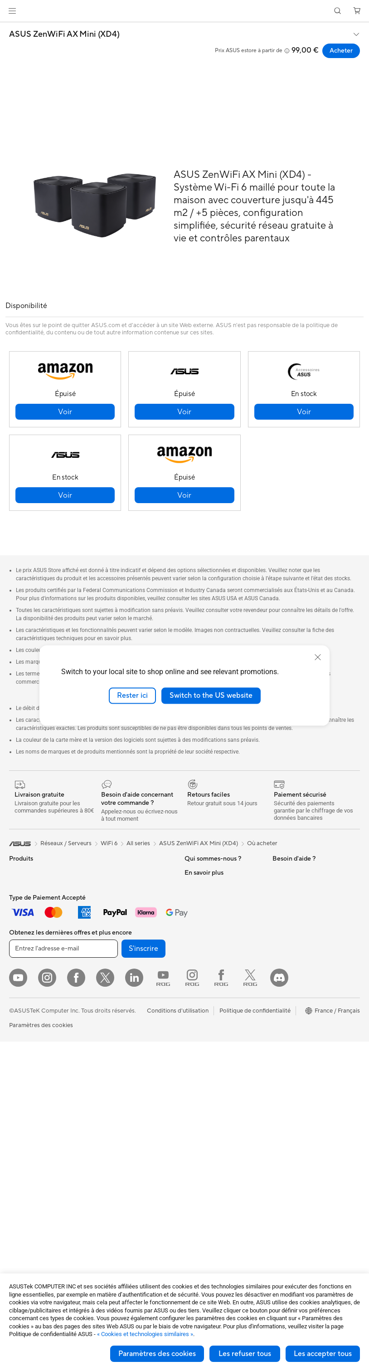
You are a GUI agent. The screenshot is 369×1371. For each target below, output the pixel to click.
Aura (278, 1105)
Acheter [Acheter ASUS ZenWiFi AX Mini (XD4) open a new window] (341, 51)
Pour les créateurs (33, 968)
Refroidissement (31, 1160)
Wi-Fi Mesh (110, 961)
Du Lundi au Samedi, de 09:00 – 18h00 (215, 1081)
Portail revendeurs (208, 940)
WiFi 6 (103, 934)
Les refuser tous (244, 1353)
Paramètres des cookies (157, 1353)
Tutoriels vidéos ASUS (213, 1098)
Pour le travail (27, 955)
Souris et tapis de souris (127, 1064)
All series (138, 843)
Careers (195, 967)
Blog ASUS (287, 1078)
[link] (185, 11)
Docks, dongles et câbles (128, 1146)
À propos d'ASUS (207, 872)
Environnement (292, 886)
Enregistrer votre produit (218, 1022)
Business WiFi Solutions (126, 975)
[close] (317, 657)
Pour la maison (28, 941)
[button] (12, 11)
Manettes (108, 1187)
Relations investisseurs (214, 886)
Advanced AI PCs (295, 927)
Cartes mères (27, 1132)
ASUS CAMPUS (294, 1016)
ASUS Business (292, 954)
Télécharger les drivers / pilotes (216, 1040)
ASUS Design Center (300, 941)
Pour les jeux (26, 995)
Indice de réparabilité (212, 1153)
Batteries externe (118, 1160)
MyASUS (196, 1126)
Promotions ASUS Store (304, 981)
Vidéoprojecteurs (32, 1037)
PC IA (280, 913)
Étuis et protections (121, 1119)
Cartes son (109, 872)
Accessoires (25, 900)
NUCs (17, 1078)
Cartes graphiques (34, 1173)
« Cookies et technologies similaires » (145, 1334)
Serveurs (107, 1023)
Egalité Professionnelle (214, 899)
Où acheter (262, 843)
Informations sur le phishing (309, 1050)
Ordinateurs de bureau (39, 1064)
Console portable (32, 913)
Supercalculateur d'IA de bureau (128, 1006)
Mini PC (19, 1091)
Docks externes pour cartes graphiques (46, 1204)
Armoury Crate (292, 1091)
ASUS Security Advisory (216, 1112)
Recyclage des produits (216, 1139)
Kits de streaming (118, 1092)
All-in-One (22, 1050)
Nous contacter (205, 995)
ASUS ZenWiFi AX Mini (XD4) (64, 34)
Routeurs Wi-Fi (115, 948)
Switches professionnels (127, 989)
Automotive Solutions (301, 968)
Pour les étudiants (33, 982)
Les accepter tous (323, 1353)
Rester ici (132, 695)
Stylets (104, 1173)
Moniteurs (22, 1023)
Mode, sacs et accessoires (130, 1105)
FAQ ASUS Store (207, 1009)
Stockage (108, 907)
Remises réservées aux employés (302, 1033)
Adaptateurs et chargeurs (129, 1132)
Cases (17, 1146)
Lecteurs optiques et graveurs (122, 889)
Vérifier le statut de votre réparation (217, 1060)
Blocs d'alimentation (36, 1187)
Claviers (106, 1051)
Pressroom (199, 954)
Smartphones (27, 886)
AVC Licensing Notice (301, 1064)
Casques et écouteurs (124, 1078)
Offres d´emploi (205, 913)
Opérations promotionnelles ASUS (310, 999)
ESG (278, 872)
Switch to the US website (211, 695)
